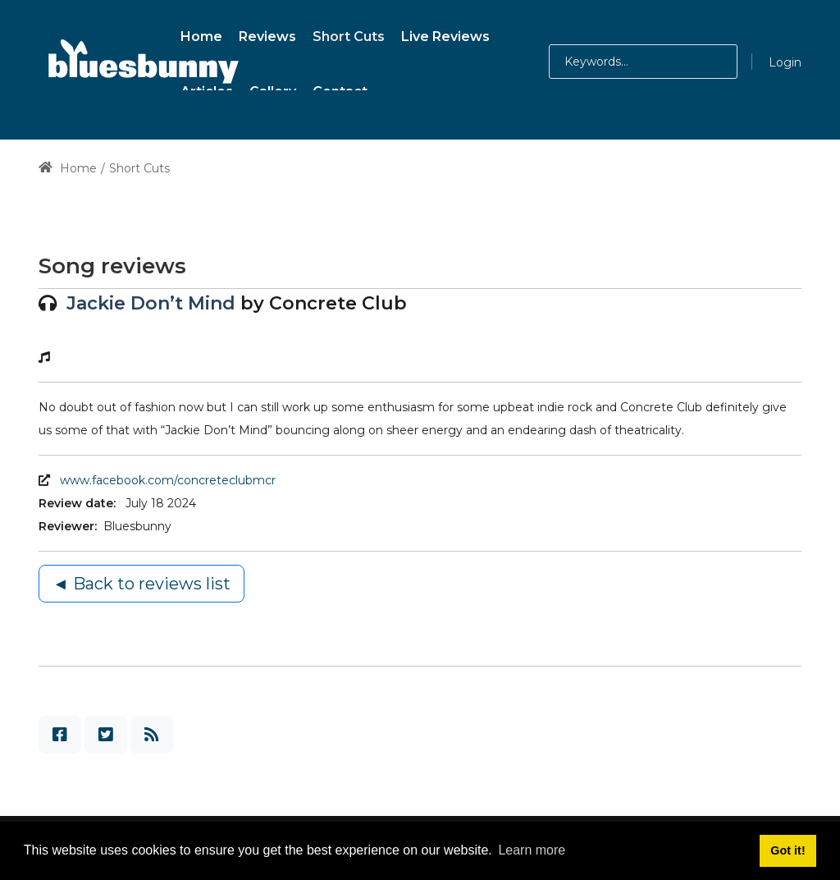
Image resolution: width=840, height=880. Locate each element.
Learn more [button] (531, 850)
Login (785, 62)
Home (68, 168)
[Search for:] (643, 61)
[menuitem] (201, 34)
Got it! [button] (787, 850)
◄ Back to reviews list (141, 584)
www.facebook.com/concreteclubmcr (168, 480)
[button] (702, 61)
